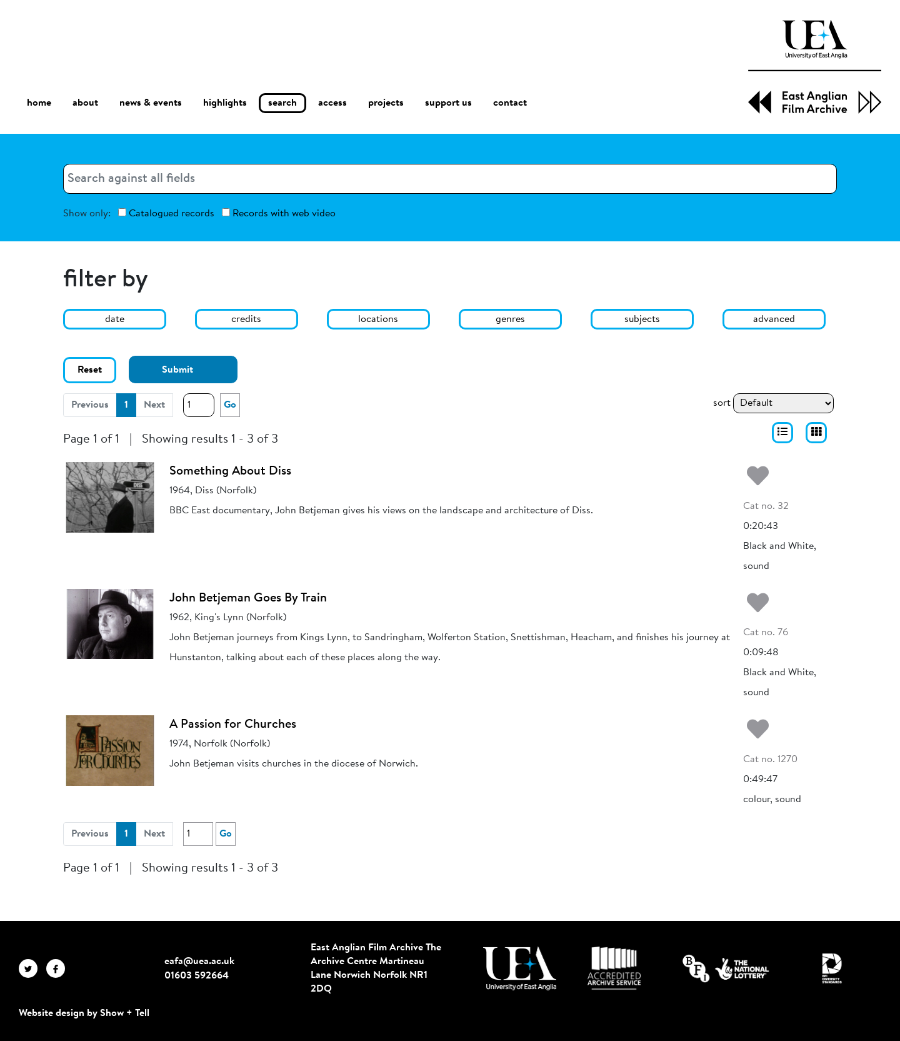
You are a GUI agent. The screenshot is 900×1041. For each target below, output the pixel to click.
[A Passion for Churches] (110, 750)
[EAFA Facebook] (58, 968)
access (332, 103)
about (85, 103)
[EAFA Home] (814, 67)
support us (448, 103)
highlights (225, 103)
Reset (90, 370)
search (282, 103)
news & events (150, 103)
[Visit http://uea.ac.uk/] (519, 968)
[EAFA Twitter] (32, 968)
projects (386, 103)
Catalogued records (166, 213)
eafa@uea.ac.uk (199, 962)
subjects (642, 319)
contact (510, 103)
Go (230, 405)
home (39, 103)
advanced (774, 319)
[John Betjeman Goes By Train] (110, 624)
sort (722, 403)
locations (378, 319)
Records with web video (279, 213)
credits (246, 319)
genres (510, 319)
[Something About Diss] (110, 497)
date (114, 319)
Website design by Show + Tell (84, 1013)
